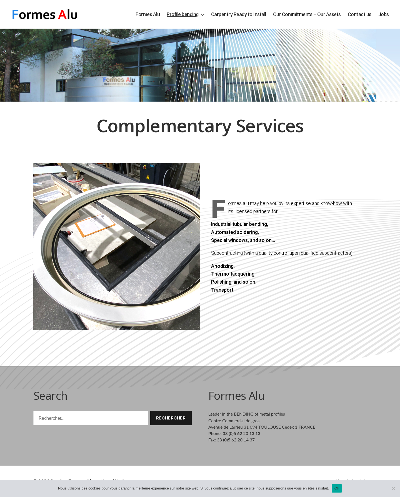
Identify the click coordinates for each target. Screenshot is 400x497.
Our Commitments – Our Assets (307, 14)
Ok (336, 488)
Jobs (383, 14)
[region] (200, 65)
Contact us (359, 14)
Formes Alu (148, 14)
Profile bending (183, 14)
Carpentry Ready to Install (238, 14)
